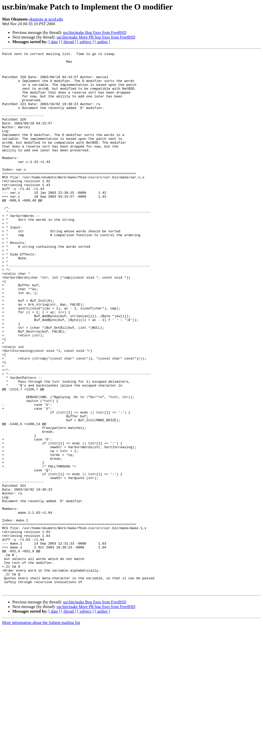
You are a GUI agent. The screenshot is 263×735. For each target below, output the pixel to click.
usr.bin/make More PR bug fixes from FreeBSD (96, 37)
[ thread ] (68, 42)
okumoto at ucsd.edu (46, 19)
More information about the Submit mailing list (41, 730)
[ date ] (54, 42)
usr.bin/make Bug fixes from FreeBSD (94, 32)
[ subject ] (85, 42)
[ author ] (102, 42)
